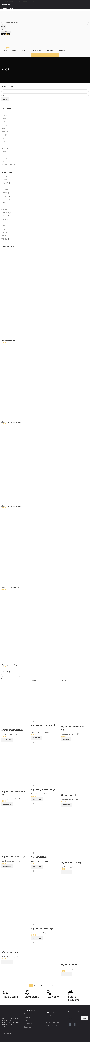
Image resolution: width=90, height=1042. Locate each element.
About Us (27, 1016)
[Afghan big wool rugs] (75, 768)
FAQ (25, 1020)
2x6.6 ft (70, 968)
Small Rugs (4, 734)
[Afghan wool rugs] (45, 831)
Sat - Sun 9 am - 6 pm (52, 1021)
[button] (7, 739)
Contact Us (27, 1026)
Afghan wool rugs (39, 856)
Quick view (3, 743)
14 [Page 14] (55, 985)
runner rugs (4, 956)
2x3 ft (74, 866)
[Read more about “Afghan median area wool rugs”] (36, 738)
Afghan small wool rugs (12, 729)
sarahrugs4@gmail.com (53, 1025)
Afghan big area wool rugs (43, 789)
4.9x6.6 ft (46, 732)
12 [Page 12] (48, 985)
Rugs (15, 734)
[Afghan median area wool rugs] (15, 766)
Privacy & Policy (29, 1023)
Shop (25, 1013)
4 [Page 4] (41, 985)
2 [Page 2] (34, 985)
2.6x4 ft (11, 734)
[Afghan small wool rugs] (15, 701)
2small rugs (68, 866)
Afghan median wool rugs (13, 856)
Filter (5, 99)
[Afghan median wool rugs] (15, 831)
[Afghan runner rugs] (15, 913)
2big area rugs (39, 732)
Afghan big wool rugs (70, 795)
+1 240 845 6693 (51, 1015)
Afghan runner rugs (10, 952)
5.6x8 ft (46, 794)
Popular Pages (29, 1010)
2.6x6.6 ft (11, 956)
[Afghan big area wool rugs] (45, 765)
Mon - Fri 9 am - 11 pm (52, 1018)
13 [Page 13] (52, 985)
